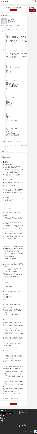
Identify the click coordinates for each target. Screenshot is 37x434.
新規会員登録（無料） (32, 10)
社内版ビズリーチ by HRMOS (3, 417)
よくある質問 (20, 411)
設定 (19, 413)
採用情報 (20, 427)
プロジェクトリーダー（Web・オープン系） (12, 29)
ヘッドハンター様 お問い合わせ (22, 425)
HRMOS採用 (1, 419)
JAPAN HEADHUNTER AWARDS (22, 419)
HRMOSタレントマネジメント (3, 418)
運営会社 (20, 426)
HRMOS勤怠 (1, 420)
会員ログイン (32, 13)
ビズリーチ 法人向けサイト (22, 424)
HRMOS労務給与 (1, 422)
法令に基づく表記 (21, 423)
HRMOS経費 (1, 421)
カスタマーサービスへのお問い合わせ (23, 412)
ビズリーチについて (21, 410)
